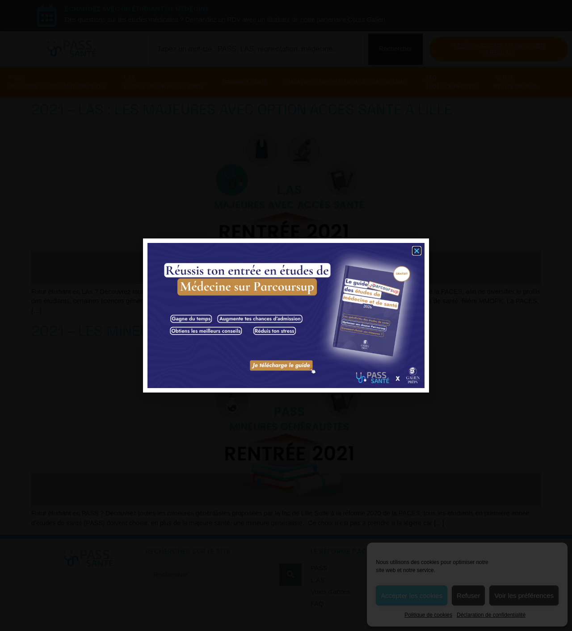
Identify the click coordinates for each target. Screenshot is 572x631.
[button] (416, 250)
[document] (286, 315)
